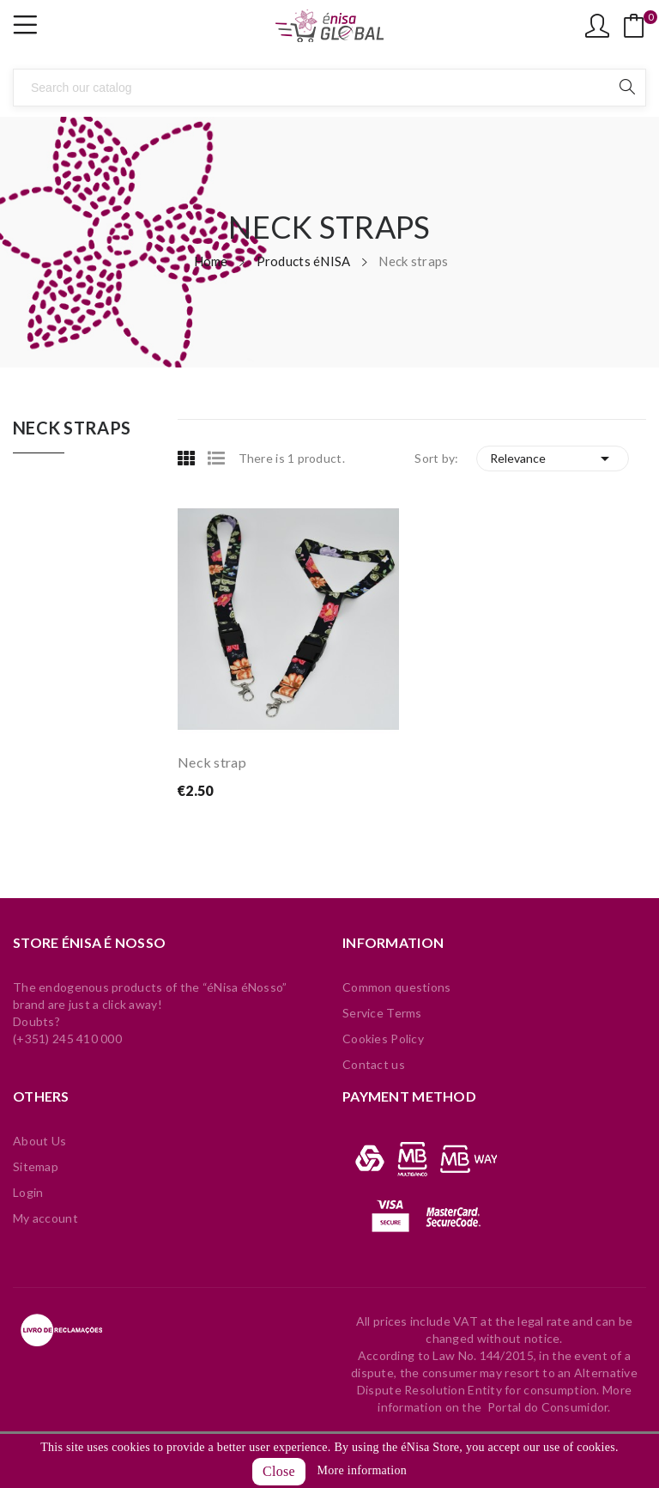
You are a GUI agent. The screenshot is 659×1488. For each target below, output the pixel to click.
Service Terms (382, 1012)
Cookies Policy (383, 1038)
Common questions (396, 987)
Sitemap (35, 1166)
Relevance (553, 458)
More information (362, 1470)
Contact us (373, 1064)
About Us (39, 1140)
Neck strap (212, 762)
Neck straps (71, 428)
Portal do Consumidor (547, 1407)
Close (279, 1471)
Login (28, 1192)
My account (45, 1218)
